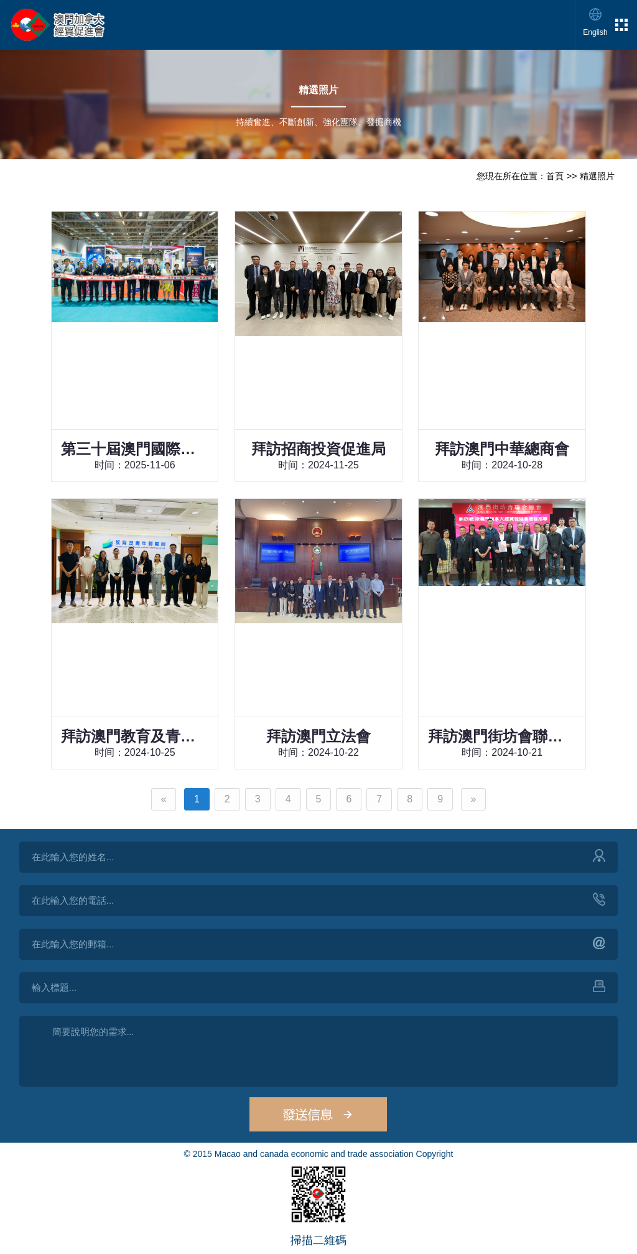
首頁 (555, 176)
